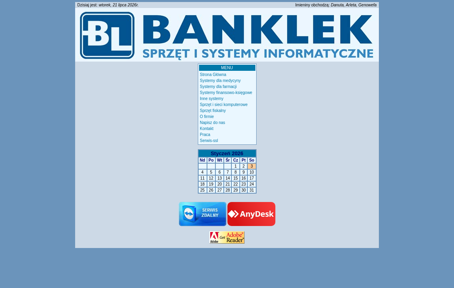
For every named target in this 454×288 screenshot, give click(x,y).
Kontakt (206, 128)
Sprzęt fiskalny (213, 110)
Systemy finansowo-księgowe (226, 92)
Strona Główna (213, 74)
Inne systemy (211, 98)
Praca (205, 134)
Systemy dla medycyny (220, 80)
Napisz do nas (212, 122)
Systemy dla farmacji (218, 86)
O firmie (207, 116)
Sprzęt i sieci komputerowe (224, 104)
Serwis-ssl (209, 140)
